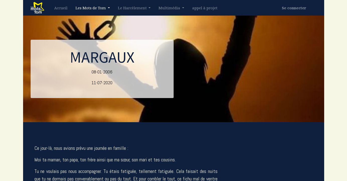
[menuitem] (61, 8)
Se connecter (294, 7)
